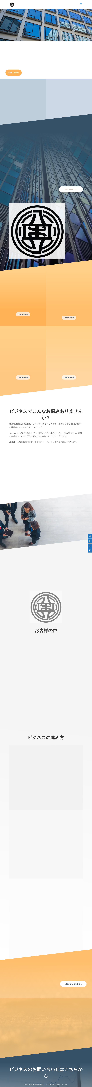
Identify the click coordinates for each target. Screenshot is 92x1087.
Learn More (23, 314)
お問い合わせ (13, 73)
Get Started (71, 189)
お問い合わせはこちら (73, 984)
